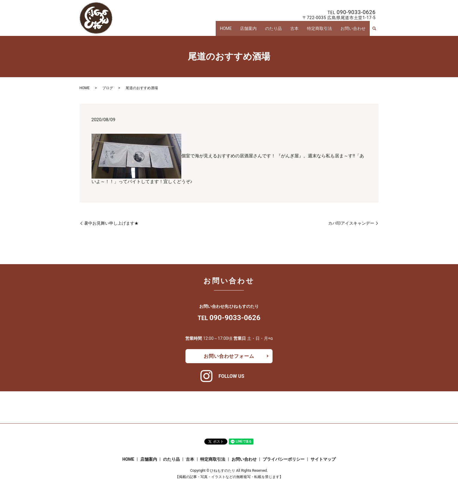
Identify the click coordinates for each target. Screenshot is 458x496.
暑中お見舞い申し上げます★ (111, 223)
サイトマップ (323, 459)
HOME (235, 29)
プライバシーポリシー (284, 459)
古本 (298, 29)
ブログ (107, 88)
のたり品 (279, 29)
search (374, 29)
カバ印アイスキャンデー (351, 223)
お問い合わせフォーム (229, 356)
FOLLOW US (231, 376)
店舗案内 (255, 29)
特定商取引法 (321, 29)
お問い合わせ (353, 29)
